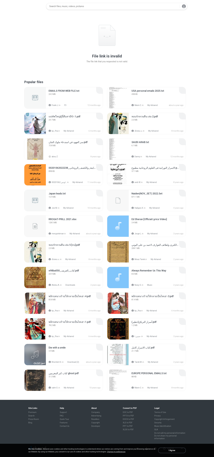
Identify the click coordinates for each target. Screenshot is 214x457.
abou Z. (53, 156)
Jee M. (53, 208)
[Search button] (176, 6)
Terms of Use (160, 412)
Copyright (95, 423)
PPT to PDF (128, 426)
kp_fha (53, 131)
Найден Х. (138, 208)
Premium (32, 412)
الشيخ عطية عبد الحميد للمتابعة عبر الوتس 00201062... (58, 182)
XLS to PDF (127, 423)
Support (63, 412)
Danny (136, 156)
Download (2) (71, 362)
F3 (63, 105)
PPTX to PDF (128, 416)
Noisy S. (136, 285)
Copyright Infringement (164, 419)
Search (31, 416)
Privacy (157, 416)
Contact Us (64, 426)
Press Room (33, 419)
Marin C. (137, 105)
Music (148, 285)
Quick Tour (64, 419)
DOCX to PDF (128, 419)
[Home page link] (35, 6)
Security (158, 423)
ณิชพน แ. (137, 131)
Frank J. (53, 105)
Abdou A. (54, 285)
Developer (95, 426)
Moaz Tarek (138, 259)
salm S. (53, 388)
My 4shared (151, 105)
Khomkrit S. (55, 362)
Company (95, 412)
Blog (30, 423)
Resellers (95, 419)
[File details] (35, 97)
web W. (136, 182)
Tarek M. (137, 362)
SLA (156, 429)
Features (64, 423)
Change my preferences (116, 452)
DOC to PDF (128, 412)
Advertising (96, 416)
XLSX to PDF (128, 429)
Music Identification (162, 426)
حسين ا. (136, 336)
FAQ (61, 416)
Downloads (68, 285)
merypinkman (56, 234)
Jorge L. (136, 234)
